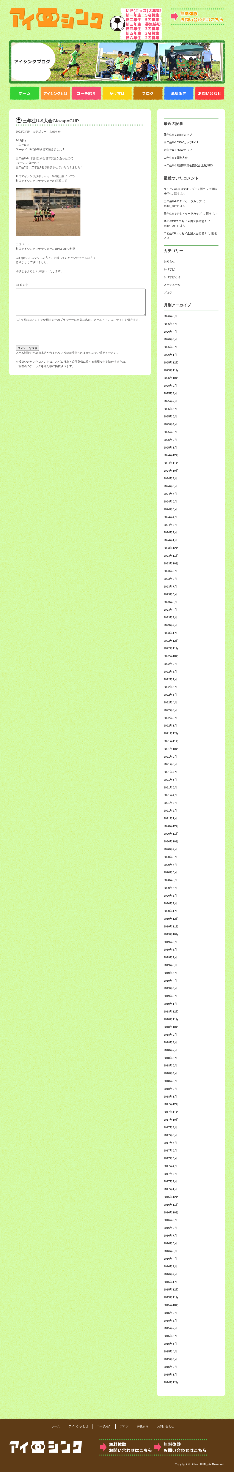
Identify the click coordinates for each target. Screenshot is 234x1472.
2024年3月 (170, 524)
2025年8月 (170, 393)
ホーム (55, 1426)
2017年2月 (170, 1181)
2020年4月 (170, 887)
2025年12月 (171, 362)
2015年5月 (170, 1343)
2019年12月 (171, 918)
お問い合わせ (165, 1426)
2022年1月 (170, 725)
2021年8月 (170, 764)
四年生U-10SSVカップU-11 (181, 142)
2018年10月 (171, 1026)
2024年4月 (170, 517)
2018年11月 (171, 1019)
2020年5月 (170, 880)
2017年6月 (170, 1150)
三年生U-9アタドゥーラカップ (183, 201)
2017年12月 (171, 1104)
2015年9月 (170, 1312)
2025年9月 (170, 385)
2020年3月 (170, 895)
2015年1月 (170, 1374)
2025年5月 (170, 416)
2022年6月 (170, 687)
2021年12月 (171, 733)
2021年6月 (170, 779)
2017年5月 (170, 1158)
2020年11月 (171, 833)
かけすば (169, 269)
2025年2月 (170, 439)
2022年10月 (171, 656)
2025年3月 (170, 432)
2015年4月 (170, 1351)
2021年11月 (171, 741)
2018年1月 (170, 1096)
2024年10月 (171, 470)
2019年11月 (171, 926)
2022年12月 (171, 640)
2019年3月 (170, 988)
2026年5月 (170, 323)
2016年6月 (170, 1243)
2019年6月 (170, 965)
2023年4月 (170, 609)
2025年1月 (170, 447)
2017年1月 (170, 1189)
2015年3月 (170, 1359)
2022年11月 (171, 648)
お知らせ (55, 131)
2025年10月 (171, 377)
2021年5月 (170, 787)
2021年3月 (170, 802)
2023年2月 (170, 625)
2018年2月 (170, 1088)
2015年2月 (170, 1366)
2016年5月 (170, 1251)
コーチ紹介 (104, 1426)
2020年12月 (171, 826)
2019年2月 (170, 996)
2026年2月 (170, 347)
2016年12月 (171, 1197)
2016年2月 (170, 1274)
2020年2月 (170, 903)
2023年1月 (170, 633)
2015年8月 (170, 1320)
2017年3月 (170, 1173)
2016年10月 (171, 1212)
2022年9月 (170, 663)
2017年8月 (170, 1135)
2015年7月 (170, 1328)
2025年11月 (171, 370)
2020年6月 (170, 872)
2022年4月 (170, 702)
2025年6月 (170, 409)
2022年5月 (170, 694)
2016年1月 (170, 1282)
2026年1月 (170, 354)
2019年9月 (170, 942)
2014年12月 (171, 1382)
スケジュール (172, 284)
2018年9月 (170, 1034)
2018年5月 (170, 1065)
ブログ (168, 292)
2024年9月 (170, 478)
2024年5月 (170, 509)
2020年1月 (170, 911)
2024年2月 (170, 532)
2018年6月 (170, 1058)
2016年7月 (170, 1235)
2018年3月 (170, 1081)
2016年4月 (170, 1258)
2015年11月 (171, 1297)
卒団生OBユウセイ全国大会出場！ (185, 221)
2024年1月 (170, 540)
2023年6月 (170, 594)
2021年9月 (170, 756)
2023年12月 (171, 548)
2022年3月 (170, 710)
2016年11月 (171, 1204)
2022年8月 (170, 671)
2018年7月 (170, 1050)
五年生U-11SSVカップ (178, 134)
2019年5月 (170, 972)
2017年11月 (171, 1111)
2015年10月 (171, 1305)
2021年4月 (170, 795)
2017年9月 (170, 1127)
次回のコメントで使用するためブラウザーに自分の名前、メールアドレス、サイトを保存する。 (81, 325)
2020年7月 (170, 864)
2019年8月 (170, 949)
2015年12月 (171, 1289)
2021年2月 (170, 810)
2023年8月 (170, 578)
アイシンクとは (78, 1426)
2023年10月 (171, 563)
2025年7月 (170, 401)
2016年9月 (170, 1220)
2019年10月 (171, 934)
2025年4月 (170, 424)
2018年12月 (171, 1011)
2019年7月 (170, 957)
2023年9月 (170, 571)
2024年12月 (171, 455)
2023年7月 (170, 586)
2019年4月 (170, 980)
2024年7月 (170, 493)
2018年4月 (170, 1073)
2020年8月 (170, 857)
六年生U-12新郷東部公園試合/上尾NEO (188, 165)
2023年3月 (170, 617)
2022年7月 (170, 679)
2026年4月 (170, 331)
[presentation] (48, 338)
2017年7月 (170, 1142)
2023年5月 (170, 602)
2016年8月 (170, 1227)
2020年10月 (171, 841)
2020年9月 (170, 849)
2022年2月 (170, 718)
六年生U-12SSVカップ (178, 150)
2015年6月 (170, 1336)
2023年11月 (171, 555)
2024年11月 (171, 462)
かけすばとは (172, 277)
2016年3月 (170, 1266)
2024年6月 (170, 501)
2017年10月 (171, 1119)
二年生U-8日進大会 (176, 157)
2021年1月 (170, 818)
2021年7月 (170, 772)
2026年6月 (170, 316)
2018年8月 (170, 1042)
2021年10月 (171, 748)
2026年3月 (170, 339)
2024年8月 (170, 486)
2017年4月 (170, 1166)
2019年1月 (170, 1003)
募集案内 (142, 1426)
